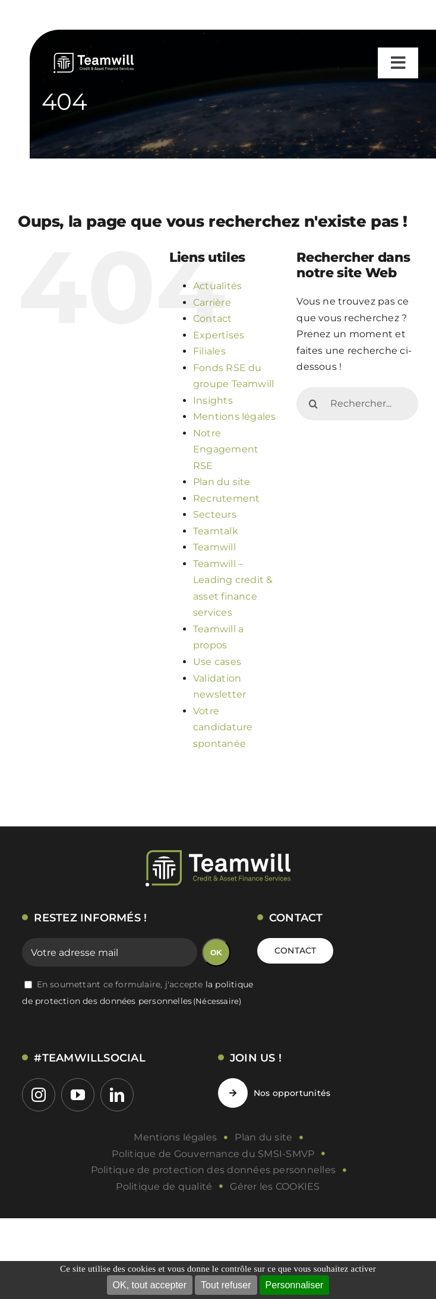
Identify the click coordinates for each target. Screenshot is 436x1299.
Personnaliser (295, 1285)
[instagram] (38, 1094)
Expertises (218, 335)
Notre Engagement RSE (225, 449)
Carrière (212, 302)
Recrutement (226, 498)
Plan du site (222, 481)
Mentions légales (234, 416)
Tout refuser (226, 1285)
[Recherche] (313, 403)
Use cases (217, 661)
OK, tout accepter (150, 1285)
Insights (213, 400)
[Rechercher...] (357, 403)
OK (216, 952)
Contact (212, 318)
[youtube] (77, 1094)
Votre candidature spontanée (223, 727)
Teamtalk (215, 531)
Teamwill (214, 547)
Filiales (209, 351)
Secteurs (214, 514)
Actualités (217, 286)
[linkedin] (117, 1094)
